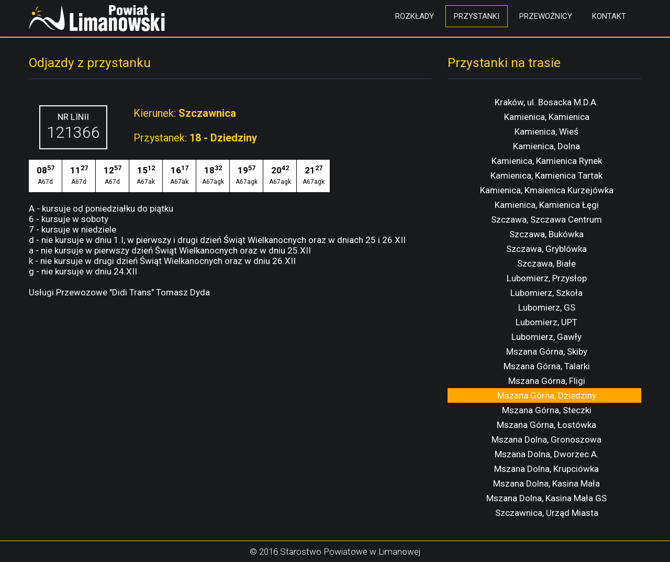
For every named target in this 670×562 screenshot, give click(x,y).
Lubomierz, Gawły (546, 337)
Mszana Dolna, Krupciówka (546, 469)
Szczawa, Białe (546, 263)
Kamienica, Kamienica (546, 117)
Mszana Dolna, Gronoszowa (546, 439)
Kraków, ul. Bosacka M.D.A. (546, 102)
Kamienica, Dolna (546, 146)
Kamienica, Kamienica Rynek (547, 161)
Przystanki (476, 16)
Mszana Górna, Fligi (546, 381)
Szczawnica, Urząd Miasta (546, 513)
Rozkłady (414, 16)
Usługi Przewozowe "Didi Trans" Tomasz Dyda (119, 292)
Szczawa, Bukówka (546, 234)
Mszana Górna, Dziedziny (546, 395)
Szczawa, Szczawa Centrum (546, 219)
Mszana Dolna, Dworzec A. (547, 454)
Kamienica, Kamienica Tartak (546, 175)
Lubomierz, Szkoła (546, 293)
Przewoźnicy (545, 16)
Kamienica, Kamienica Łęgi (547, 205)
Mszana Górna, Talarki (547, 366)
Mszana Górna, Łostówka (546, 425)
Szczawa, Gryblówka (546, 249)
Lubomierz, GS (546, 307)
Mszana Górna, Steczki (546, 410)
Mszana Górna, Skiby (546, 351)
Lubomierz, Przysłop (547, 278)
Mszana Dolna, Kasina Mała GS (546, 498)
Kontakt (609, 16)
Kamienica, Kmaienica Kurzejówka (546, 190)
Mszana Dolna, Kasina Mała (546, 483)
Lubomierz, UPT (546, 322)
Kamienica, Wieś (546, 131)
